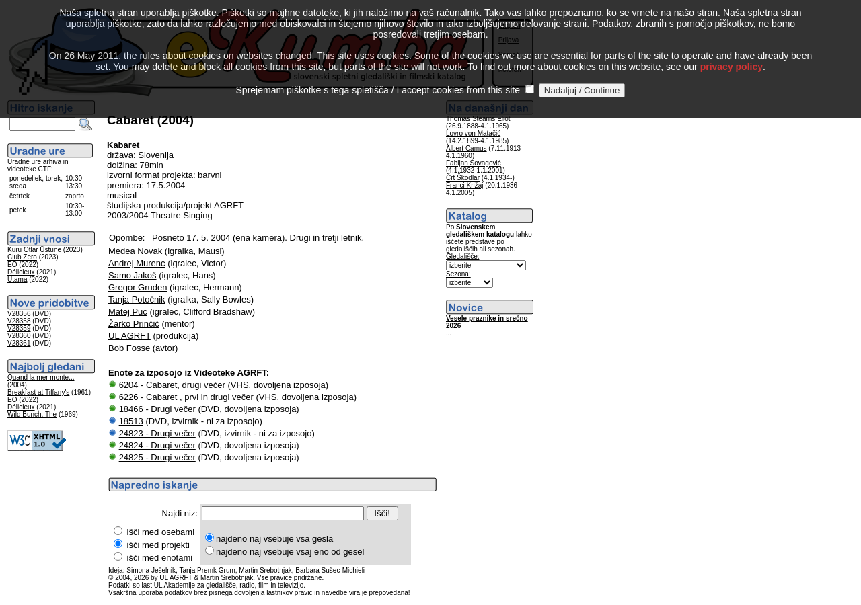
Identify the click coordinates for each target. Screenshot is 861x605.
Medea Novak (135, 251)
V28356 (18, 313)
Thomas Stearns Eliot (478, 118)
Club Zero (22, 257)
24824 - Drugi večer (157, 445)
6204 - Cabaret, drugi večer (172, 385)
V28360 (18, 335)
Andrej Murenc (136, 263)
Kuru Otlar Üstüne (34, 249)
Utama (17, 279)
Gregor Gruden (137, 287)
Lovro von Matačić (473, 133)
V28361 (18, 343)
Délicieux (21, 272)
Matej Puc (127, 312)
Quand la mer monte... (41, 377)
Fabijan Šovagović (473, 163)
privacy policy (731, 49)
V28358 (18, 321)
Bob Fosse (129, 348)
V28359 (18, 328)
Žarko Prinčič (133, 324)
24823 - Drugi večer (157, 433)
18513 (131, 421)
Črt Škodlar (463, 178)
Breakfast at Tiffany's (38, 392)
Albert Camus (466, 148)
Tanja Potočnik (136, 299)
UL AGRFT (129, 336)
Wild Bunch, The (32, 414)
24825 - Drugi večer (157, 457)
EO (12, 264)
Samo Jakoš (132, 275)
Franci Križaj (465, 185)
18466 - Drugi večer (157, 409)
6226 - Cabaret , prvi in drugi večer (186, 397)
